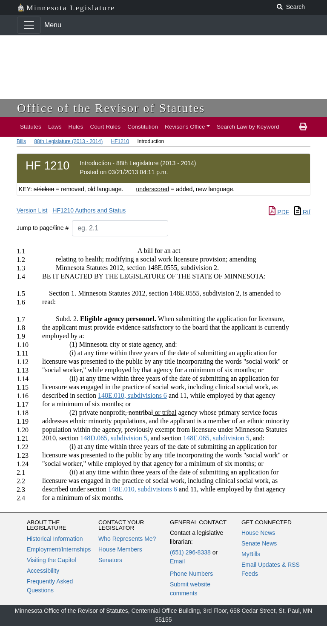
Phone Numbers (191, 573)
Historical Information (55, 538)
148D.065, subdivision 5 (113, 438)
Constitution (142, 126)
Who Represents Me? (127, 538)
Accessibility (43, 570)
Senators (110, 560)
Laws (55, 126)
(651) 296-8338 (190, 552)
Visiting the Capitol (51, 560)
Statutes (30, 126)
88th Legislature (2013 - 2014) (68, 141)
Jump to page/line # (43, 227)
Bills (21, 141)
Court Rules (105, 126)
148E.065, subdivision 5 (216, 438)
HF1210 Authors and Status (89, 210)
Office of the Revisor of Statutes (111, 108)
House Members (120, 549)
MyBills (250, 554)
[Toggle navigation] (29, 25)
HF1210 (120, 141)
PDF (279, 212)
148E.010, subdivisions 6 (132, 395)
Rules (76, 126)
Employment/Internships (59, 549)
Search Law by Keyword (248, 126)
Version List (32, 210)
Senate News (259, 543)
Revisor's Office (185, 126)
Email (177, 561)
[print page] (303, 127)
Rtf (302, 212)
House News (258, 532)
